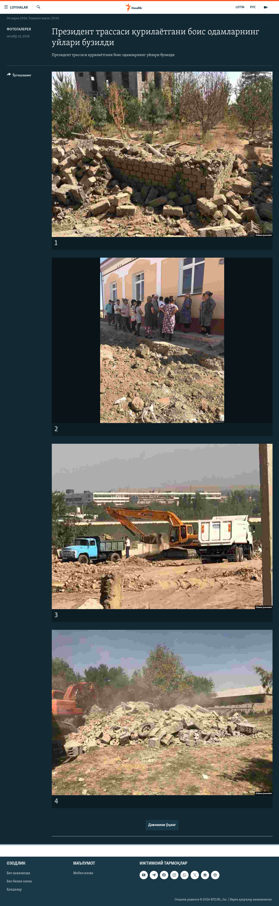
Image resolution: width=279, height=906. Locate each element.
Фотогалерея (19, 29)
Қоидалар (14, 889)
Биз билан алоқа (19, 881)
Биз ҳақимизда (18, 873)
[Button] (19, 76)
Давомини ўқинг (162, 825)
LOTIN (240, 7)
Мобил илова (83, 873)
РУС (253, 7)
